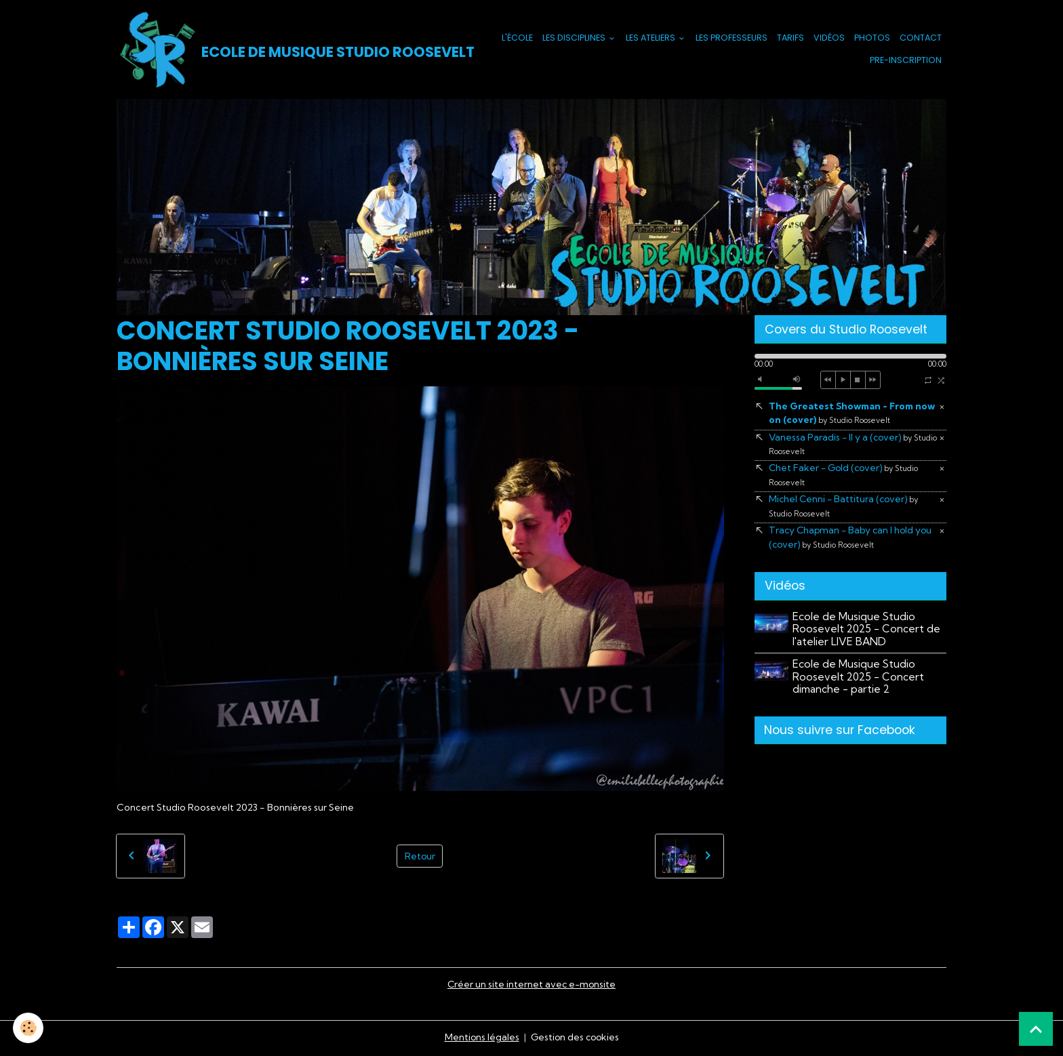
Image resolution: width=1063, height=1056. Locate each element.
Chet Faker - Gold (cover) (845, 477)
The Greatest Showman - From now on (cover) (843, 414)
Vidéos (829, 38)
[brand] (282, 50)
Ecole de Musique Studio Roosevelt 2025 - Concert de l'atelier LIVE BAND (867, 632)
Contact (921, 38)
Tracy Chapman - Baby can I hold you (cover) (853, 540)
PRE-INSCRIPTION (906, 60)
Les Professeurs (731, 38)
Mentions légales (480, 1038)
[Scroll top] (1036, 1029)
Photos (872, 38)
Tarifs (790, 38)
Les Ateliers (651, 38)
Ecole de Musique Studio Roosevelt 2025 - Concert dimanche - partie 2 (859, 680)
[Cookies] (29, 1028)
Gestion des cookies (574, 1038)
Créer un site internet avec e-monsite (531, 985)
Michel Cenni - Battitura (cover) (845, 508)
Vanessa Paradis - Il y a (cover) (842, 445)
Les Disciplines (574, 38)
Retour (419, 857)
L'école (517, 38)
